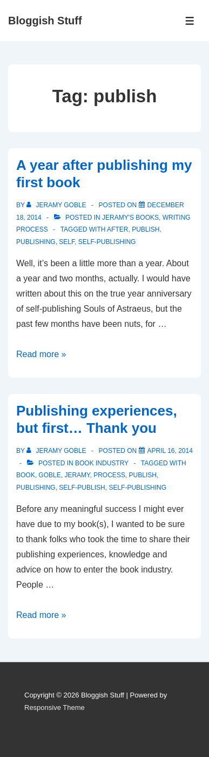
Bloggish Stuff (45, 21)
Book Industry (102, 463)
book (25, 475)
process (109, 475)
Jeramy (77, 475)
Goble (49, 475)
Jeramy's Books (130, 217)
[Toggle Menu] (190, 21)
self (67, 242)
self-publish (82, 487)
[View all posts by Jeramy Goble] (57, 205)
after (117, 229)
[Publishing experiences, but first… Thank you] (170, 451)
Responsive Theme (54, 707)
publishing (36, 242)
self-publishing (107, 242)
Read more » (41, 354)
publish (145, 229)
